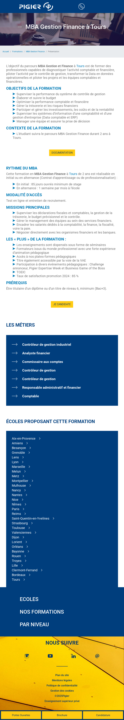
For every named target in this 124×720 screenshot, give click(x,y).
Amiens (17, 443)
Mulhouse (19, 485)
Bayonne (18, 551)
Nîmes (16, 504)
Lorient (17, 542)
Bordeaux (18, 575)
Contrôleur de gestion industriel (46, 345)
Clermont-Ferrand (24, 570)
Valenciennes (21, 532)
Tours (80, 66)
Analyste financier (36, 353)
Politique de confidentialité (62, 685)
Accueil (6, 51)
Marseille (18, 467)
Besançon (19, 448)
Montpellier (20, 481)
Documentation (62, 152)
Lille (15, 565)
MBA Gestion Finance (35, 51)
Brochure (62, 715)
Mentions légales (62, 680)
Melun (16, 471)
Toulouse (18, 528)
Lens (15, 457)
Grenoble (18, 453)
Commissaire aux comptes (42, 362)
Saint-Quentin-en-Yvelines (30, 518)
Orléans (17, 547)
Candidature (103, 715)
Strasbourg (20, 523)
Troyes (16, 561)
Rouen (16, 556)
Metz (15, 476)
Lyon (15, 462)
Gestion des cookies (62, 690)
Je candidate (62, 304)
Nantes (17, 495)
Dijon (15, 537)
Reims (16, 514)
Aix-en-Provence (23, 438)
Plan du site (62, 675)
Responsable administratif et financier (51, 388)
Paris (15, 509)
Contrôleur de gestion (39, 370)
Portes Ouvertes (21, 715)
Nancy (16, 490)
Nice (15, 500)
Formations (17, 51)
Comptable (30, 396)
